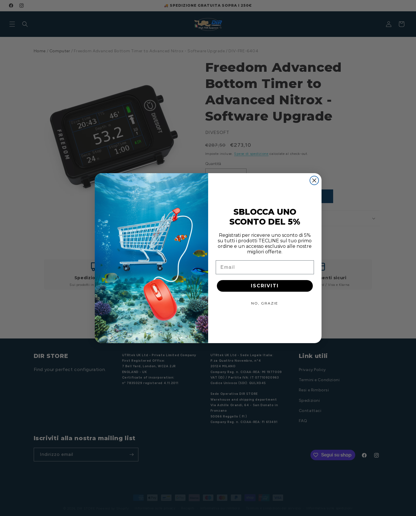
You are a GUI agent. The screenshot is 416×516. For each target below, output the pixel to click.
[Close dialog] (314, 180)
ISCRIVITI (265, 286)
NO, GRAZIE (264, 303)
